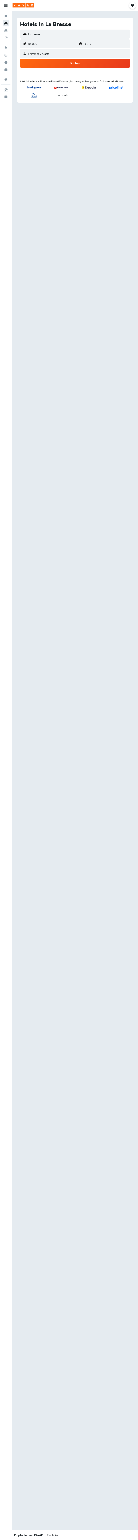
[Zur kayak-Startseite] (23, 5)
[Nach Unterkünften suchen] (5, 23)
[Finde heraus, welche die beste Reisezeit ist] (5, 62)
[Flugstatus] (5, 55)
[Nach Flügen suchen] (5, 16)
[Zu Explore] (5, 47)
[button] (6, 5)
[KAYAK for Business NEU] (5, 69)
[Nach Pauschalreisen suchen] (5, 37)
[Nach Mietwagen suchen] (5, 30)
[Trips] (5, 79)
